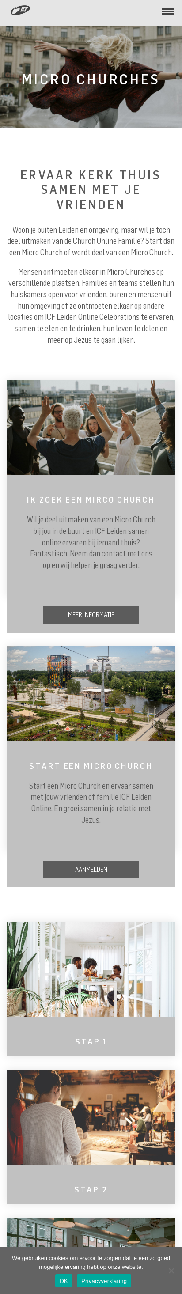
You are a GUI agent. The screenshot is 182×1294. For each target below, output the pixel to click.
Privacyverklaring (104, 1281)
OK (64, 1281)
